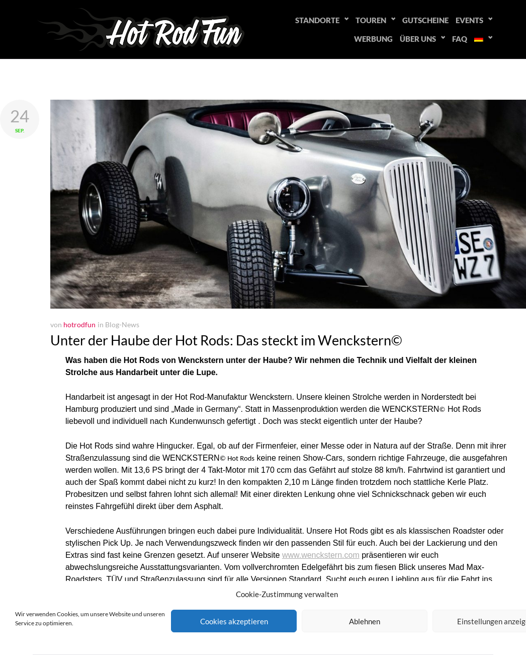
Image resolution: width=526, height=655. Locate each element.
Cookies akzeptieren (234, 621)
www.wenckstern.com (321, 555)
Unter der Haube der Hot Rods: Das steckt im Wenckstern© (226, 340)
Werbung (373, 38)
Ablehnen (364, 621)
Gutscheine (425, 20)
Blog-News (122, 324)
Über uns (418, 38)
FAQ (459, 38)
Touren (371, 20)
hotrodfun (79, 324)
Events (469, 20)
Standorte (317, 20)
